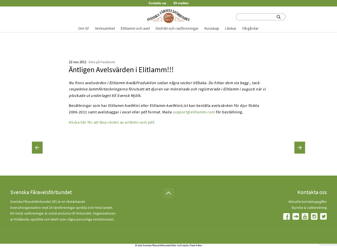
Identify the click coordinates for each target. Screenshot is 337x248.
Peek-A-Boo (196, 245)
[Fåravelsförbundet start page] (168, 16)
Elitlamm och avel (135, 28)
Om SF (83, 28)
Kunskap (211, 28)
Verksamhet (105, 28)
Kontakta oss (157, 3)
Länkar (231, 28)
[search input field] (261, 16)
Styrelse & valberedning (309, 207)
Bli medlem (181, 3)
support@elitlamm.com (194, 111)
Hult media (182, 245)
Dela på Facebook (101, 62)
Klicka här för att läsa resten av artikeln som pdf (111, 122)
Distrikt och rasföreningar (177, 28)
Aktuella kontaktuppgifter (307, 201)
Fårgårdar (250, 28)
